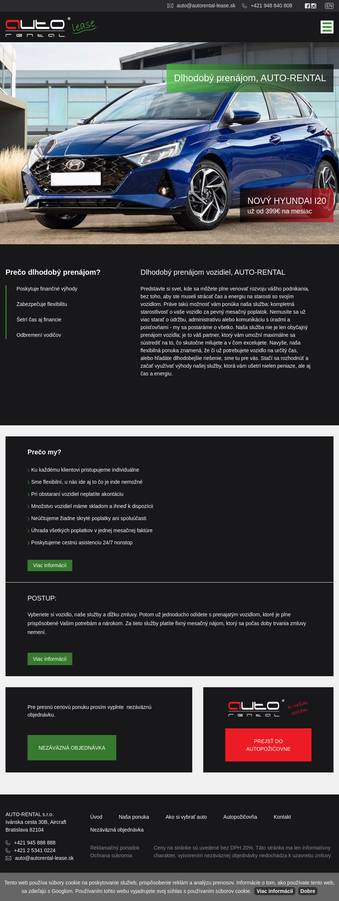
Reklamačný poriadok (115, 848)
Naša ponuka (134, 817)
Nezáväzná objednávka (72, 748)
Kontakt (282, 817)
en (329, 5)
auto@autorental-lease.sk (206, 5)
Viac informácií (50, 565)
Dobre (307, 891)
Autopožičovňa (240, 817)
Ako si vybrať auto (186, 817)
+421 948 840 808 (271, 5)
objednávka (117, 830)
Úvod (96, 817)
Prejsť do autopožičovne (268, 745)
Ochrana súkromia (111, 855)
